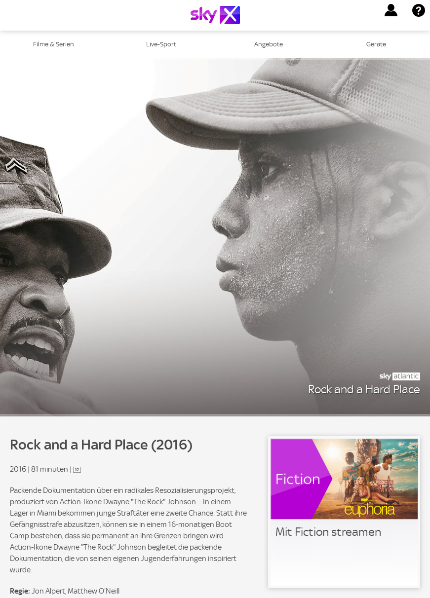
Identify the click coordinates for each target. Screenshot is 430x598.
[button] (391, 10)
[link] (344, 512)
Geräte (376, 44)
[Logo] (215, 15)
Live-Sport (161, 44)
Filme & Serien (53, 44)
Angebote (268, 44)
